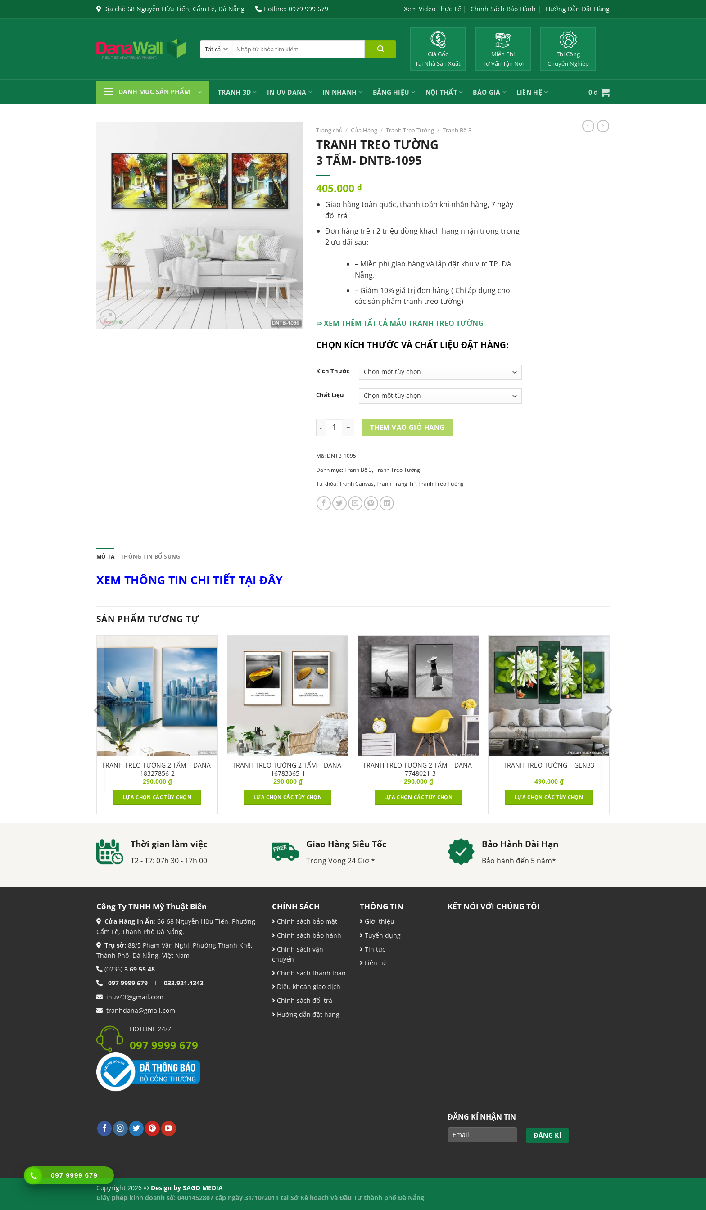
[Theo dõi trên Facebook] (104, 1128)
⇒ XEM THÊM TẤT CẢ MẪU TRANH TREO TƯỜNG (400, 323)
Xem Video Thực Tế (432, 9)
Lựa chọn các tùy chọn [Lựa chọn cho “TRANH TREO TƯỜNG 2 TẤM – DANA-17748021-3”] (418, 797)
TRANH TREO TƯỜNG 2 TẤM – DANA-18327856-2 (157, 769)
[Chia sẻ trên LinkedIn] (387, 503)
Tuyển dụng (382, 935)
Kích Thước (333, 371)
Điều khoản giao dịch (306, 986)
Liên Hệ (532, 92)
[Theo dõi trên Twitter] (136, 1128)
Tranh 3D (237, 92)
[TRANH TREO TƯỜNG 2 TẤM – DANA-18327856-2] (157, 696)
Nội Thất (444, 92)
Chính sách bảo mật (306, 921)
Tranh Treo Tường (410, 130)
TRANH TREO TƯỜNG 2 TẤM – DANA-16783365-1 (288, 769)
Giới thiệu (378, 921)
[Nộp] (380, 49)
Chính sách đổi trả (303, 1000)
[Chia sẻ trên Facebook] (324, 503)
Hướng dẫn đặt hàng (307, 1014)
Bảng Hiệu (394, 92)
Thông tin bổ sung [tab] (150, 556)
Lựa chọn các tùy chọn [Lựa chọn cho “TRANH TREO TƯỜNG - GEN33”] (549, 797)
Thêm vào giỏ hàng (407, 427)
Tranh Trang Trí (396, 484)
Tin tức (374, 949)
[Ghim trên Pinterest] (371, 503)
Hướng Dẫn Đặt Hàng (578, 9)
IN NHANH (342, 92)
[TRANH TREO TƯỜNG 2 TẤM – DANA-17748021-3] (418, 696)
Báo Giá (489, 92)
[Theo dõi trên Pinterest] (152, 1128)
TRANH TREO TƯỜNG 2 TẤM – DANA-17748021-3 (418, 769)
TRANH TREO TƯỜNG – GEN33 (548, 765)
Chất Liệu (330, 395)
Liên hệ (375, 962)
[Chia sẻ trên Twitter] (339, 503)
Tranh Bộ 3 (457, 130)
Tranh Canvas (356, 484)
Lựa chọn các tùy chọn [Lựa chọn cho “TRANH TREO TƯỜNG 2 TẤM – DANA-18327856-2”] (157, 797)
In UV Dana (289, 92)
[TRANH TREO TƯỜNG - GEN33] (549, 696)
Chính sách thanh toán (310, 973)
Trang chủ (329, 130)
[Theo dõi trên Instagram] (120, 1128)
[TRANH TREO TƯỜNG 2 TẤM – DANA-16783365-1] (287, 696)
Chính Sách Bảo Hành (503, 9)
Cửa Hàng (364, 130)
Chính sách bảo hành (308, 935)
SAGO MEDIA (203, 1187)
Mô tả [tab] (105, 556)
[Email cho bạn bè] (355, 503)
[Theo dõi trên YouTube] (168, 1128)
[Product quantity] (334, 427)
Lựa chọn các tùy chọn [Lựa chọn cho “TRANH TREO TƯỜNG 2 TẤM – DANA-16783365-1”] (287, 797)
